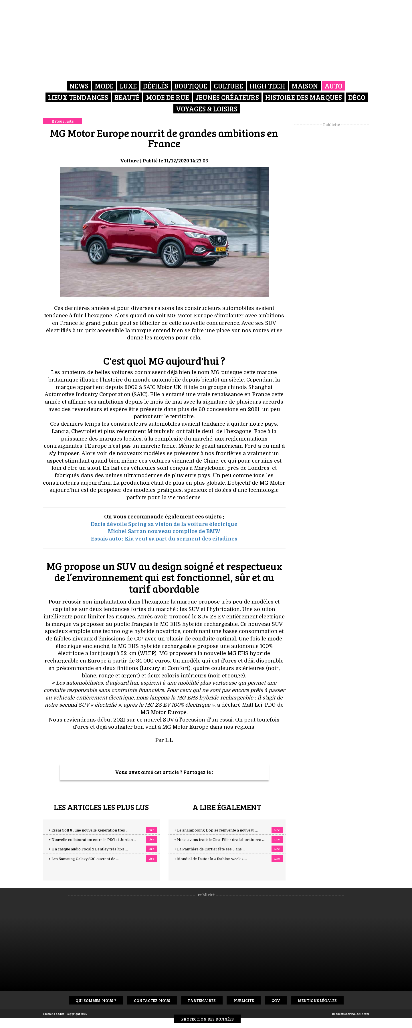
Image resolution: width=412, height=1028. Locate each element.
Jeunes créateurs (227, 97)
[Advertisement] (331, 213)
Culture (228, 86)
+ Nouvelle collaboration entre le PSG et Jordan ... (92, 840)
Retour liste (63, 121)
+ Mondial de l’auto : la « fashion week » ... (210, 859)
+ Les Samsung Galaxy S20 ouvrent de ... (84, 859)
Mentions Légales (317, 1000)
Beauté (127, 97)
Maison (305, 86)
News (79, 86)
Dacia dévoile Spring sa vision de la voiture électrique (164, 524)
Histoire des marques (303, 97)
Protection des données (207, 1019)
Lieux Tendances (78, 97)
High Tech (267, 86)
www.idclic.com (358, 1014)
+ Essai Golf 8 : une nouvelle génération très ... (88, 830)
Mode (104, 86)
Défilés (155, 86)
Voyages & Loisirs (206, 108)
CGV (276, 1000)
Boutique (191, 86)
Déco (356, 97)
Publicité (243, 1000)
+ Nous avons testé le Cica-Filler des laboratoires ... (219, 840)
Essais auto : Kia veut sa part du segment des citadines (164, 539)
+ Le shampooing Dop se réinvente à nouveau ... (216, 830)
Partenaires (202, 1000)
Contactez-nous (152, 1000)
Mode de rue (167, 97)
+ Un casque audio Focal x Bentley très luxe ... (88, 849)
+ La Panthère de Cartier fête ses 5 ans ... (209, 849)
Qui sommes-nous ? (96, 1000)
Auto (333, 86)
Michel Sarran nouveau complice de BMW (164, 531)
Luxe (128, 86)
